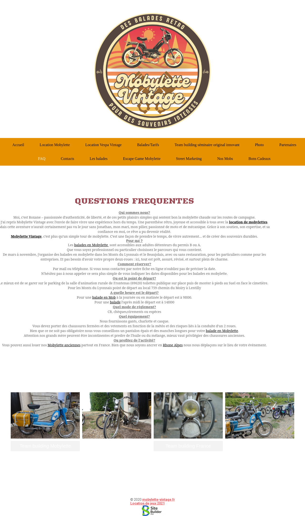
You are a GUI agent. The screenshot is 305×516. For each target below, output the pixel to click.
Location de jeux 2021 (147, 503)
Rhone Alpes (173, 345)
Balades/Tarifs (148, 145)
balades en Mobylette (91, 245)
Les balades (98, 159)
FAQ (41, 159)
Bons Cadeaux (260, 159)
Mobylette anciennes (64, 345)
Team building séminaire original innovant (206, 145)
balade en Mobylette (222, 330)
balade (115, 302)
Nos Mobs (225, 159)
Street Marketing (189, 159)
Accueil (18, 145)
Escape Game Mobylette (141, 159)
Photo (259, 145)
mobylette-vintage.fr (158, 499)
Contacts (67, 159)
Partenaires (287, 145)
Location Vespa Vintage (103, 145)
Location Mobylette (55, 145)
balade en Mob (104, 297)
